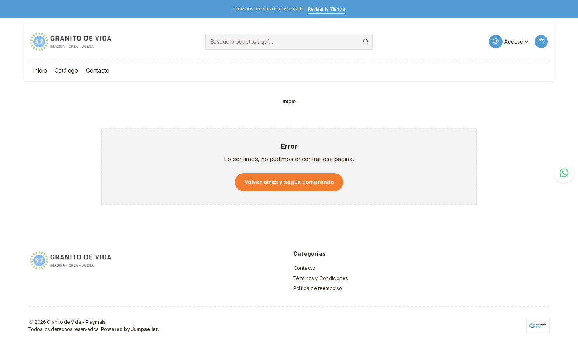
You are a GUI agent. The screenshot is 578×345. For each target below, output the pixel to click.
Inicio (40, 70)
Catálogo (66, 70)
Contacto (97, 70)
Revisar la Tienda (326, 9)
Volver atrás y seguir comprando (289, 181)
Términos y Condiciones (320, 278)
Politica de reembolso (317, 288)
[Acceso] (509, 42)
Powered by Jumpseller (129, 329)
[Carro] (541, 42)
